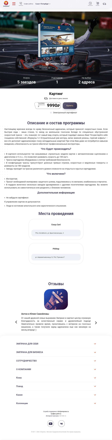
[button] (16, 323)
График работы (29, 4)
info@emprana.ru (63, 412)
